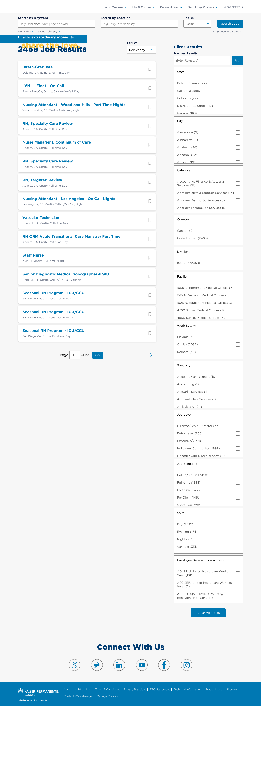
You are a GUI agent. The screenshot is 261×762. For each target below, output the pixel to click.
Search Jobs (230, 23)
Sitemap (231, 744)
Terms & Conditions (107, 744)
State (180, 127)
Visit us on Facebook (164, 720)
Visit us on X (74, 720)
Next (150, 420)
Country (183, 274)
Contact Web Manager (78, 751)
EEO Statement (160, 744)
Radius (188, 18)
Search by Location (115, 18)
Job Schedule (187, 518)
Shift (180, 567)
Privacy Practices (135, 744)
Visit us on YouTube (141, 720)
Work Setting (186, 380)
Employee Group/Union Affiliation (202, 615)
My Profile (24, 31)
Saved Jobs (48, 32)
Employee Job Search (227, 31)
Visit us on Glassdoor (97, 720)
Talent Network (233, 6)
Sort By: (132, 97)
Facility (182, 331)
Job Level (184, 469)
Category (183, 225)
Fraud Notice (214, 744)
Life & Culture (141, 7)
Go (97, 420)
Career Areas (169, 7)
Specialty (183, 420)
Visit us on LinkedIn (119, 720)
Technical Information (188, 744)
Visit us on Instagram (186, 720)
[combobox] (139, 24)
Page (64, 420)
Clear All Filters (208, 667)
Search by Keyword (33, 18)
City (180, 176)
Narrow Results (186, 108)
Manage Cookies (107, 751)
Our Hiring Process (201, 7)
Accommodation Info (77, 744)
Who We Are (113, 7)
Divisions (183, 306)
